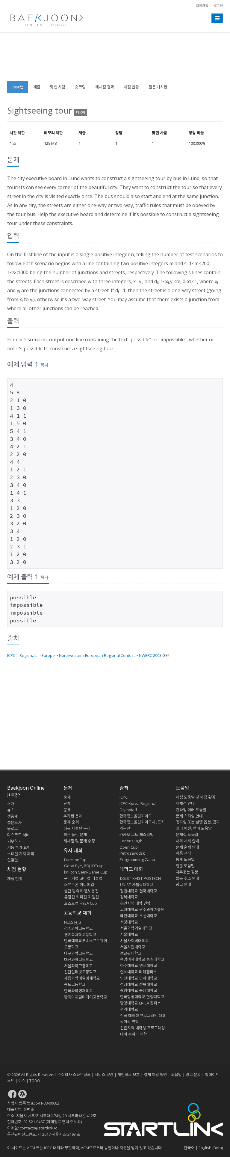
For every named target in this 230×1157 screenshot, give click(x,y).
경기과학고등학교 (78, 928)
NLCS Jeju (72, 922)
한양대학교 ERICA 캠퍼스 (140, 1003)
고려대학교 (129, 909)
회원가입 (202, 5)
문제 (67, 797)
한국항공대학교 (132, 996)
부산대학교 (148, 915)
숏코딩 (80, 87)
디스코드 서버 (18, 835)
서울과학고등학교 (78, 966)
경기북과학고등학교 (80, 934)
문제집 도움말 (187, 834)
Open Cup (128, 847)
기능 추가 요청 (19, 847)
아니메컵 (87, 884)
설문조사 (14, 822)
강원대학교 (129, 891)
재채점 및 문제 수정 (79, 841)
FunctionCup (75, 859)
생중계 (12, 816)
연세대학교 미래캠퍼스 (138, 972)
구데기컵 (71, 878)
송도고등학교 (75, 984)
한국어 (189, 1147)
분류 (67, 809)
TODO (34, 1080)
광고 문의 (193, 1074)
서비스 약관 (104, 1074)
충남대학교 (148, 990)
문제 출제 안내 (187, 847)
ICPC (11, 655)
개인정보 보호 (128, 1074)
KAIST (137, 878)
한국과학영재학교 (78, 990)
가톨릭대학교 (143, 884)
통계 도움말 (185, 859)
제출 (36, 87)
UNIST (125, 884)
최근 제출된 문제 (76, 828)
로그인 (218, 5)
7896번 (18, 87)
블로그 (12, 828)
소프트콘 (71, 884)
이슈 (21, 1080)
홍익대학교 (129, 1009)
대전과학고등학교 (78, 959)
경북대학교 (129, 897)
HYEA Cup (88, 903)
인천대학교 (129, 978)
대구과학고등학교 (78, 953)
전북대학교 (148, 984)
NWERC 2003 (150, 655)
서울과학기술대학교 (136, 928)
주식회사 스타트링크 (74, 1074)
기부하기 (14, 841)
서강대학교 (129, 922)
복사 (45, 365)
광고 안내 (183, 884)
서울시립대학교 (132, 947)
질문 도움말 (185, 865)
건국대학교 (148, 891)
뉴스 (10, 810)
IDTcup (97, 865)
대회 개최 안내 (187, 841)
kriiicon (70, 872)
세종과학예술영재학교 (82, 978)
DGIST (125, 878)
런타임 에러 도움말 (191, 809)
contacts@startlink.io (39, 1128)
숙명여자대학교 (132, 959)
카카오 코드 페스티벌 (136, 834)
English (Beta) (211, 1147)
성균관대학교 (131, 953)
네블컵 (97, 878)
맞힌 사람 (57, 87)
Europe (48, 655)
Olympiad (128, 809)
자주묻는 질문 (187, 872)
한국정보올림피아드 (135, 816)
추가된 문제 (72, 816)
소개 (10, 803)
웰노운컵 (91, 891)
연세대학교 (148, 965)
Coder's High (131, 841)
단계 (67, 803)
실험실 (12, 859)
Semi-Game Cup (93, 872)
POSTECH (152, 878)
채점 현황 (131, 87)
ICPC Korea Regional (137, 803)
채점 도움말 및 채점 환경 (195, 797)
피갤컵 (93, 897)
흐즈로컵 (71, 903)
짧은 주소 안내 (187, 878)
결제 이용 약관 (155, 1074)
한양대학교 (155, 996)
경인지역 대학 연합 (135, 903)
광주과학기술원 (151, 909)
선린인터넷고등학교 (80, 972)
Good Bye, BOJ (77, 865)
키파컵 (81, 897)
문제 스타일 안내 (189, 816)
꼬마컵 (85, 878)
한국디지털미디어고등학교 (85, 997)
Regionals (28, 655)
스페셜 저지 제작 (20, 853)
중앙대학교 (129, 990)
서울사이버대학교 (134, 940)
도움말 (182, 788)
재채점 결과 (104, 87)
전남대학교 (129, 984)
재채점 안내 (185, 803)
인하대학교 (148, 978)
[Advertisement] (115, 60)
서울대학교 (129, 934)
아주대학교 (129, 965)
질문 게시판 (158, 87)
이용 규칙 (183, 853)
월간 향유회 (73, 891)
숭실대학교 (155, 959)
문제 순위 (71, 822)
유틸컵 (69, 897)
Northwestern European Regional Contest (97, 655)
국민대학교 (129, 915)
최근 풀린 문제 (75, 834)
